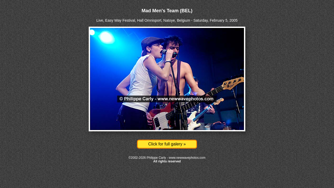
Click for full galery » (167, 144)
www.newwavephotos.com (187, 158)
